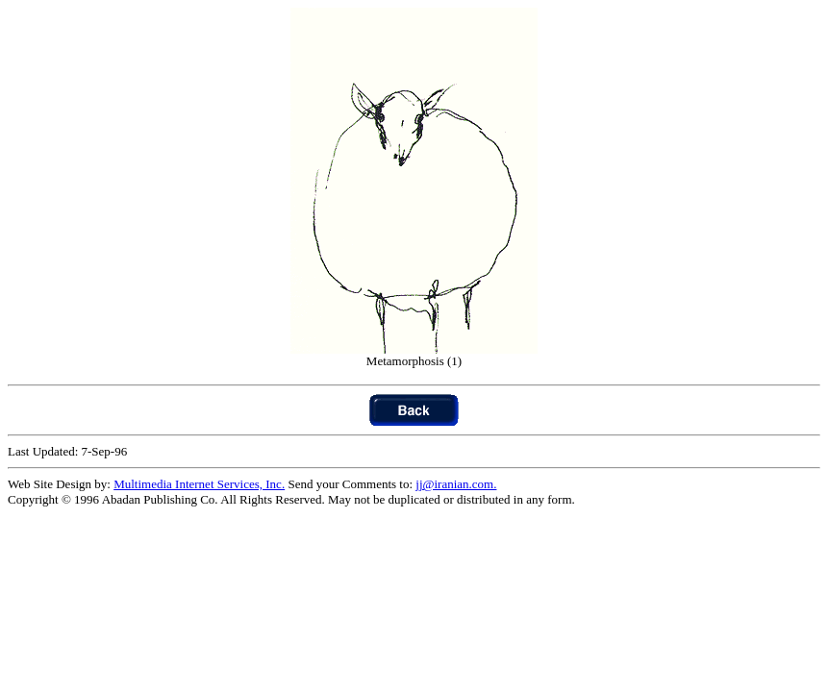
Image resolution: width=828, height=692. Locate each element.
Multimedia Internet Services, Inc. (199, 484)
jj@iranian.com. (455, 484)
